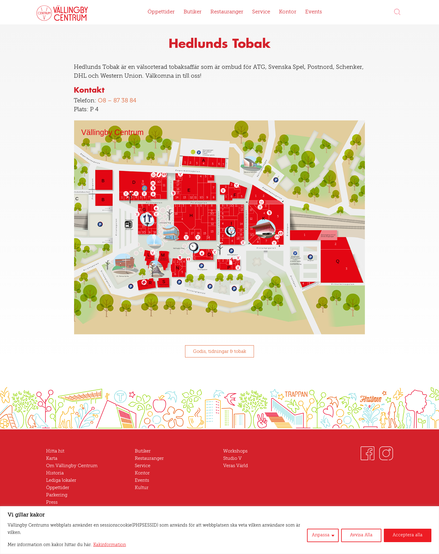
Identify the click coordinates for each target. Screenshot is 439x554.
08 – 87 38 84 (117, 101)
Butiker (193, 12)
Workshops (235, 451)
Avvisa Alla (361, 535)
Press (52, 502)
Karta (51, 458)
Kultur (141, 487)
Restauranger (226, 12)
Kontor (287, 12)
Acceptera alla (408, 535)
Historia (55, 473)
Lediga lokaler (61, 480)
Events (313, 12)
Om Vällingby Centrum (72, 465)
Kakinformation (109, 545)
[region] (219, 530)
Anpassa (321, 535)
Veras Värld (235, 465)
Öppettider (161, 12)
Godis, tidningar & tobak (219, 351)
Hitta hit (55, 451)
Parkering (56, 495)
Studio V (232, 458)
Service (261, 12)
